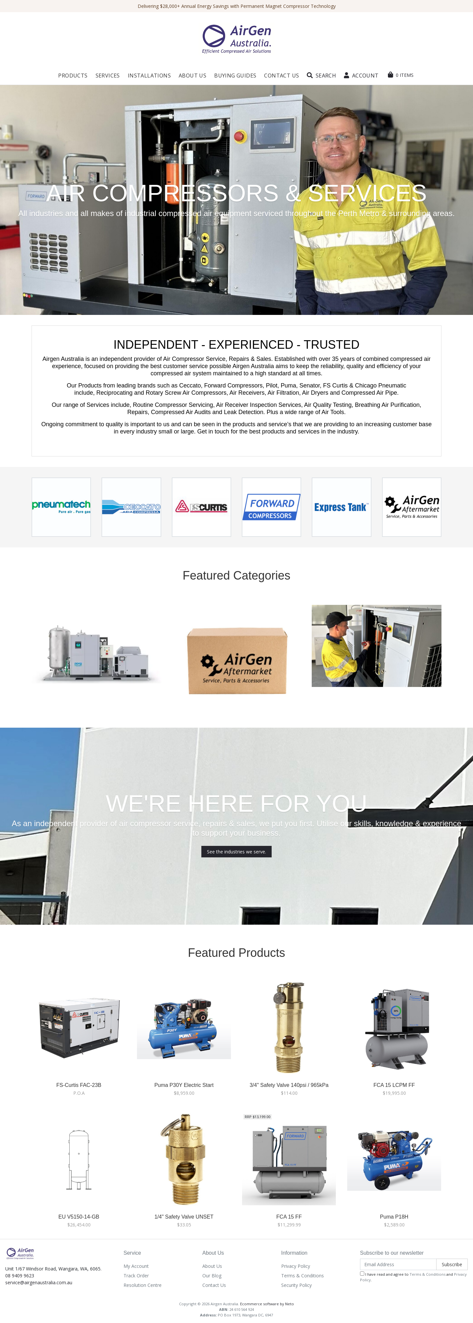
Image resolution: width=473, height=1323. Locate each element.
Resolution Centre (143, 1285)
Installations (149, 75)
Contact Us (281, 75)
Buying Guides (235, 75)
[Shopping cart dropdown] (401, 75)
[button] (321, 75)
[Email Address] (398, 1264)
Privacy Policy (295, 1266)
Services (108, 75)
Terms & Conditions (302, 1275)
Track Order (136, 1275)
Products (72, 75)
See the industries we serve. (236, 852)
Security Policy (296, 1285)
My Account (136, 1266)
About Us (192, 75)
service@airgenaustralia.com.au (38, 1282)
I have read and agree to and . (413, 1276)
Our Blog (211, 1275)
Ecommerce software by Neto (267, 1303)
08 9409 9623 (19, 1275)
